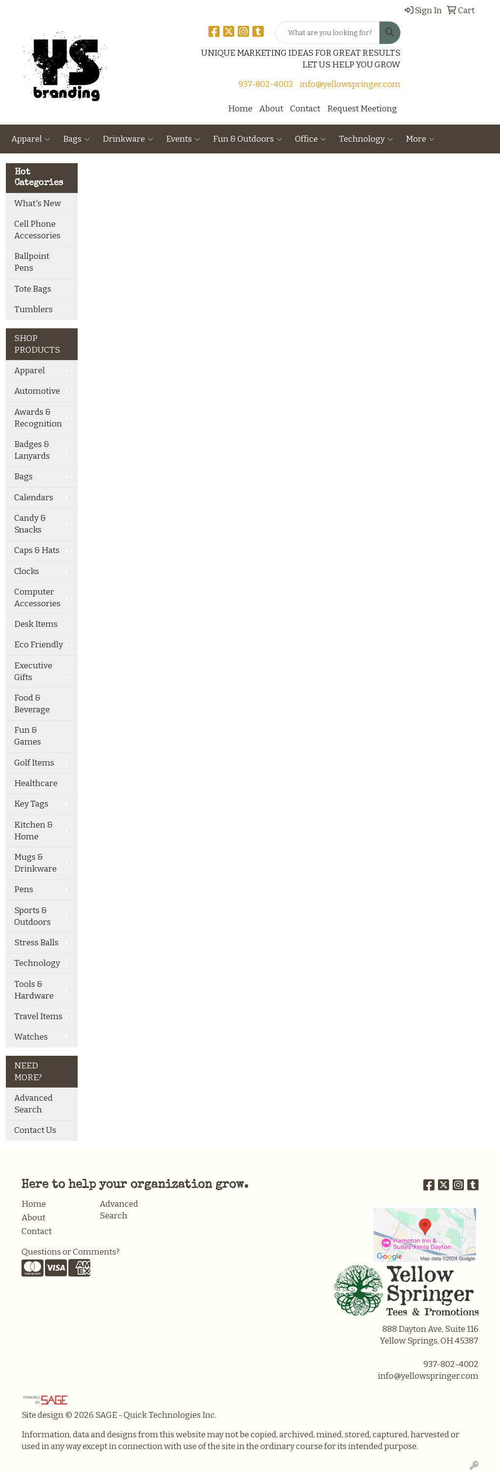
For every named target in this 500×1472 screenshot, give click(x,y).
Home (240, 109)
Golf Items (34, 763)
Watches (31, 1037)
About (271, 109)
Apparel (30, 139)
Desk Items (36, 624)
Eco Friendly (38, 645)
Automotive (37, 391)
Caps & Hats (37, 550)
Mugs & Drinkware (35, 863)
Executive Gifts (33, 672)
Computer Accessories (37, 598)
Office (310, 139)
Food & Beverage (32, 704)
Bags (76, 139)
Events (183, 139)
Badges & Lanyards (32, 450)
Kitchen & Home (33, 831)
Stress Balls (36, 943)
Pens (23, 889)
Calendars (33, 497)
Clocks (26, 571)
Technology (366, 139)
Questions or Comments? (70, 1252)
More (420, 139)
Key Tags (31, 804)
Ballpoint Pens (31, 262)
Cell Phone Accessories (37, 230)
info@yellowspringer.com (350, 84)
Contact (305, 109)
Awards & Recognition (38, 418)
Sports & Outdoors (32, 916)
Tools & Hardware (34, 990)
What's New (37, 203)
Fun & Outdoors (247, 139)
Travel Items (38, 1016)
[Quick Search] (327, 32)
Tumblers (33, 309)
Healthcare (36, 783)
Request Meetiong (362, 109)
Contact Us (35, 1130)
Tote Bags (32, 289)
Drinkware (128, 139)
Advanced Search (33, 1104)
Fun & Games (27, 736)
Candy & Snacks (30, 524)
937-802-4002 (265, 84)
